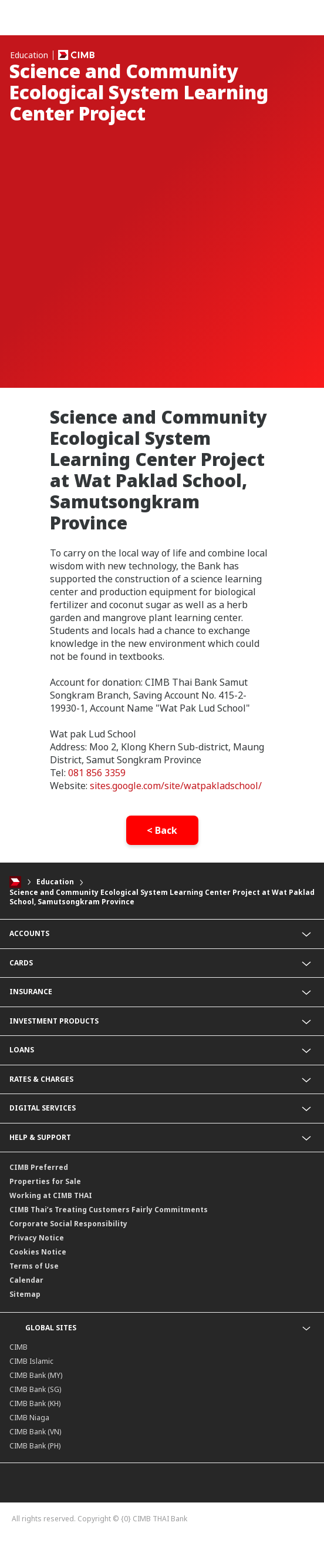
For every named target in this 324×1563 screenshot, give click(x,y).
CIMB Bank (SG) (35, 1389)
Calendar (26, 1280)
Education (55, 882)
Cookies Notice (37, 1252)
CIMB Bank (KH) (34, 1403)
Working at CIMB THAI (50, 1195)
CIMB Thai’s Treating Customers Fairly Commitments (108, 1210)
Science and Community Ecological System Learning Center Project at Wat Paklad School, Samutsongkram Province (162, 897)
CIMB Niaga (29, 1418)
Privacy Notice (36, 1238)
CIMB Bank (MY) (35, 1375)
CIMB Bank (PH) (34, 1446)
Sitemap (25, 1294)
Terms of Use (34, 1266)
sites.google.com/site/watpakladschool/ (176, 785)
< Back (162, 830)
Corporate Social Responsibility (68, 1224)
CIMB (18, 1347)
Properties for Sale (45, 1181)
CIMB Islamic (31, 1361)
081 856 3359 (97, 772)
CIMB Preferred (38, 1167)
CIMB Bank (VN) (35, 1432)
